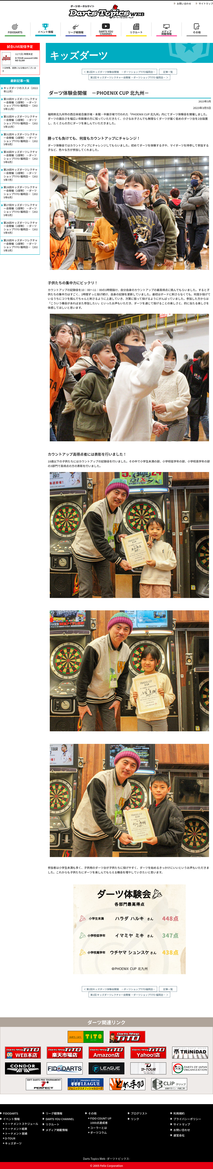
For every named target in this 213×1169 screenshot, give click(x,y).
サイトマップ (206, 3)
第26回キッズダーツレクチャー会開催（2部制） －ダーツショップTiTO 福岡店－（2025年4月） (21, 228)
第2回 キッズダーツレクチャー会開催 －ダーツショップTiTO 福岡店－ (127, 77)
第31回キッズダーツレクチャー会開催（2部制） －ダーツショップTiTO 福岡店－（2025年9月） (21, 139)
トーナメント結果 (16, 1129)
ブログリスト (139, 1113)
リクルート (136, 32)
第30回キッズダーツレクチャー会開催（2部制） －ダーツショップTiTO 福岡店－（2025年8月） (21, 157)
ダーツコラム (98, 1132)
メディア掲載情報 (166, 33)
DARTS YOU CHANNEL (106, 33)
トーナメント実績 (16, 1133)
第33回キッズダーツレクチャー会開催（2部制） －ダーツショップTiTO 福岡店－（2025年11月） (21, 104)
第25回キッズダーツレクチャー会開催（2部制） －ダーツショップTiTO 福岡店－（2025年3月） (21, 245)
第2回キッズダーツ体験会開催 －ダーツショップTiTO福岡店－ (121, 71)
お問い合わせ (184, 3)
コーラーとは (98, 1128)
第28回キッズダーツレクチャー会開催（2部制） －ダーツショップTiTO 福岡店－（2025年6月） (21, 192)
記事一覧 (168, 71)
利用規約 (179, 1113)
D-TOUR (10, 1138)
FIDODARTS (15, 32)
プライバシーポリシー (187, 1119)
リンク (135, 1119)
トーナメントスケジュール (21, 1124)
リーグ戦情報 (54, 1113)
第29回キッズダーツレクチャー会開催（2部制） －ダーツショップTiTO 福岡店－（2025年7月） (21, 175)
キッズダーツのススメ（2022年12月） (21, 89)
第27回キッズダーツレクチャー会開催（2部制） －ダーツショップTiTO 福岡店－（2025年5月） (21, 210)
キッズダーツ (13, 1143)
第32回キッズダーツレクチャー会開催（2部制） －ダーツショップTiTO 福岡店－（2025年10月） (21, 122)
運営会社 (179, 1135)
